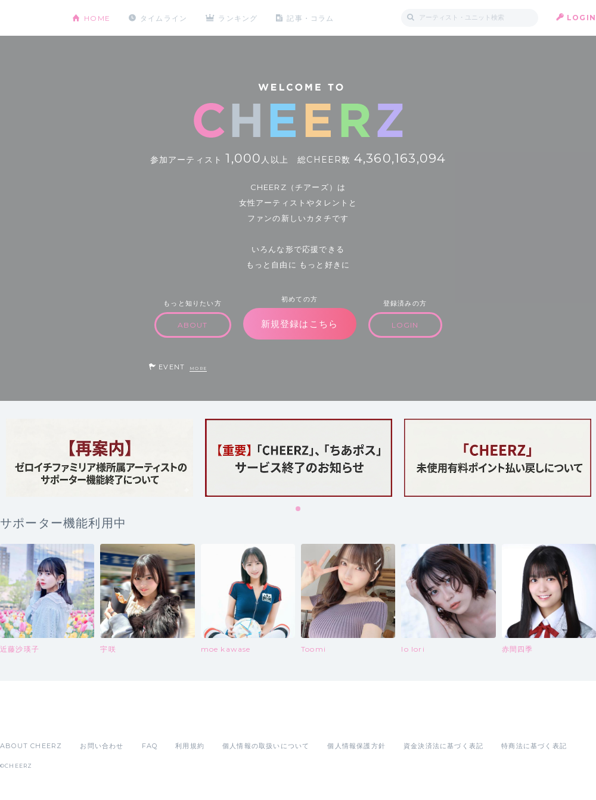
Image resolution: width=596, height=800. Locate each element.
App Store (27, 720)
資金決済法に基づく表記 (443, 746)
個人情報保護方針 (356, 746)
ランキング (239, 17)
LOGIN (581, 17)
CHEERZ (27, 18)
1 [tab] (299, 509)
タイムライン (163, 17)
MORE (198, 368)
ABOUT (193, 324)
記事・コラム (311, 17)
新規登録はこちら (300, 323)
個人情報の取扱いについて (265, 746)
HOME (97, 17)
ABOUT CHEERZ (31, 746)
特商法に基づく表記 (534, 746)
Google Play (90, 720)
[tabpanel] (99, 458)
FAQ (150, 746)
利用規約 (189, 746)
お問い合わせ (101, 746)
